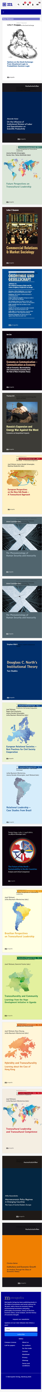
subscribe (21, 1334)
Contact (25, 1351)
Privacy (24, 1357)
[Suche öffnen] (19, 5)
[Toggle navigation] (3, 11)
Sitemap (25, 1360)
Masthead (25, 1354)
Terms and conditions (26, 1364)
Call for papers (10, 1345)
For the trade (27, 1348)
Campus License (10, 1342)
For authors (26, 1345)
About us (25, 1342)
